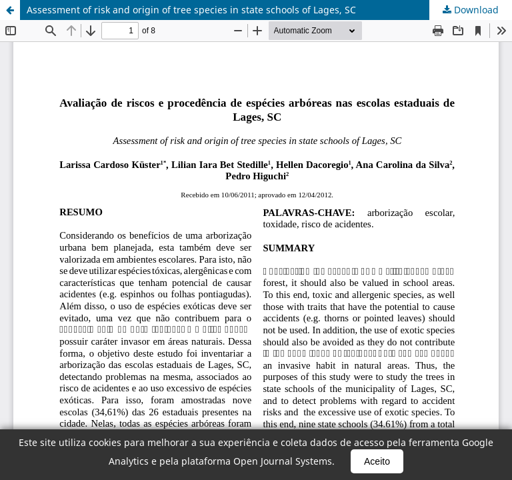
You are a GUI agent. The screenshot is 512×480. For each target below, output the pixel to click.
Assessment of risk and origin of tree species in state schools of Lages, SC (191, 9)
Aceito (377, 461)
